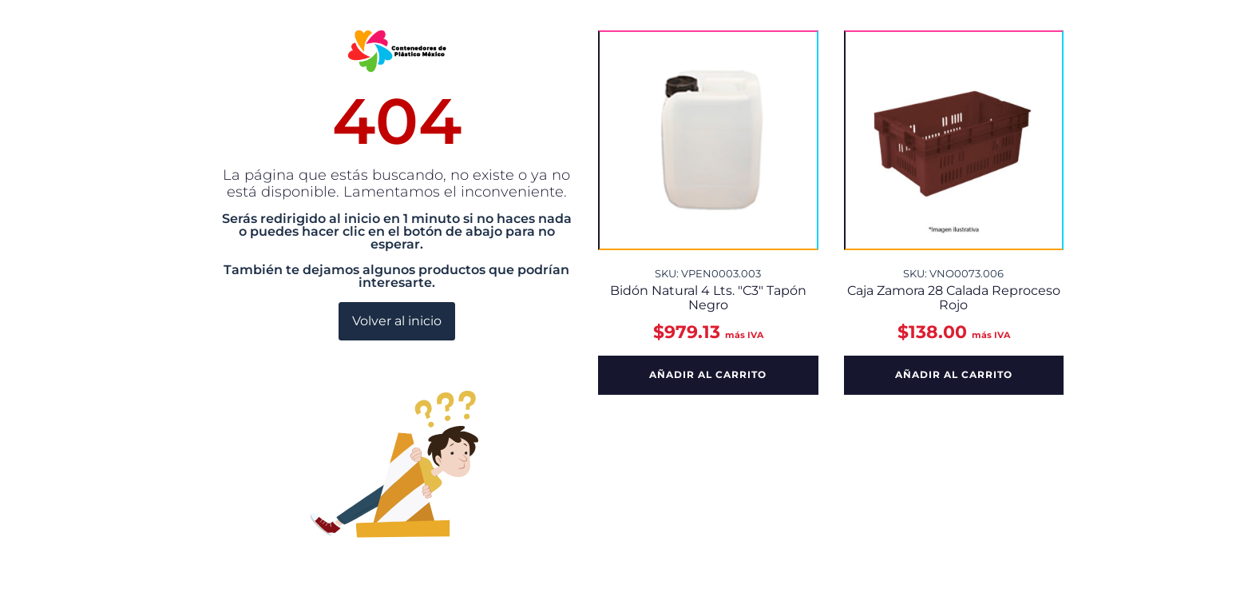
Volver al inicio (397, 320)
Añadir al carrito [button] (708, 374)
